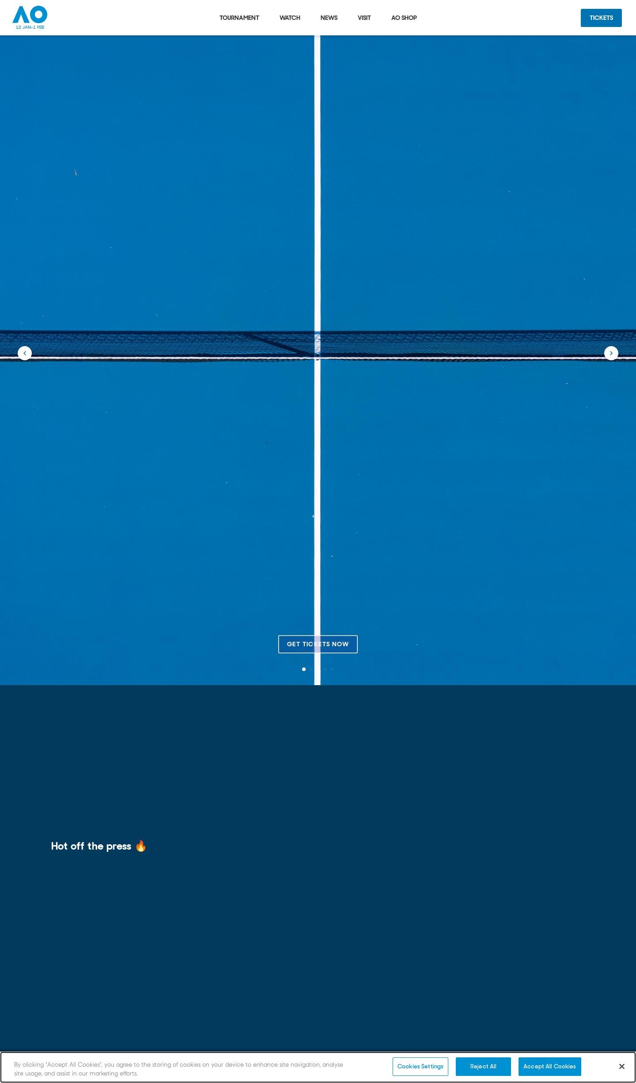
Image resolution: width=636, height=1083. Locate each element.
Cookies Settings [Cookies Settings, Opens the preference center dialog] (420, 1066)
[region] (318, 1067)
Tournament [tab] (239, 18)
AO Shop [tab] (404, 18)
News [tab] (329, 18)
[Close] (622, 1066)
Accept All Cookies (549, 1066)
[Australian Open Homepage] (30, 18)
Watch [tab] (290, 18)
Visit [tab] (364, 18)
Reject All (483, 1066)
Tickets (601, 18)
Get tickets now (318, 644)
